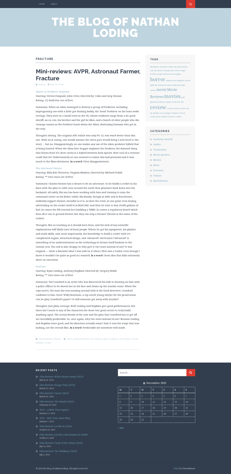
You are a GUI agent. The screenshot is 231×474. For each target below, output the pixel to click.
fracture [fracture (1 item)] (153, 74)
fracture (99, 339)
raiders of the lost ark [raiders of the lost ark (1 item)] (175, 102)
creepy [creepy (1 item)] (182, 70)
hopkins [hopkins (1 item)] (178, 74)
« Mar (121, 427)
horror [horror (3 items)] (157, 79)
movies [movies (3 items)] (172, 96)
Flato (176, 468)
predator (40, 343)
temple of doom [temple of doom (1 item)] (178, 113)
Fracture (41, 266)
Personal (158, 170)
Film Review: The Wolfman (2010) (58, 451)
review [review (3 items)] (158, 107)
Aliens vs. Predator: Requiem (52, 91)
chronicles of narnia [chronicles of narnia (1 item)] (162, 70)
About (54, 4)
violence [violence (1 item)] (171, 116)
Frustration (159, 149)
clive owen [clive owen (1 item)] (175, 70)
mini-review (124, 339)
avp (92, 339)
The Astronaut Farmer (49, 168)
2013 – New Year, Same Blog (55, 418)
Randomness (160, 180)
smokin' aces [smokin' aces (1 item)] (158, 113)
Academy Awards (163, 139)
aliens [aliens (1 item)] (170, 67)
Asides (157, 144)
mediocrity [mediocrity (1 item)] (176, 85)
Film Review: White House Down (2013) (61, 376)
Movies (57, 339)
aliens (70, 339)
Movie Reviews (46, 339)
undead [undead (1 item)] (164, 116)
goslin (106, 339)
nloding (41, 84)
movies (134, 339)
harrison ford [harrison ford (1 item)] (168, 74)
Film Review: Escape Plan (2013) (57, 384)
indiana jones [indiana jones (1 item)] (171, 80)
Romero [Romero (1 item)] (177, 108)
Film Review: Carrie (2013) (54, 393)
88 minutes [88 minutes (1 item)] (154, 67)
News (156, 165)
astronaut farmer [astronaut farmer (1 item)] (181, 67)
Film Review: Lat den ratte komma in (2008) (64, 434)
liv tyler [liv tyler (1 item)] (168, 85)
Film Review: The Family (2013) (57, 401)
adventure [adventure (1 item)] (163, 67)
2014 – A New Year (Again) (54, 409)
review (48, 343)
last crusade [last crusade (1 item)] (159, 85)
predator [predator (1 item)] (161, 102)
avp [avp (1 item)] (151, 70)
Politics (157, 175)
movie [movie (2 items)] (161, 89)
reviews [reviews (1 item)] (170, 108)
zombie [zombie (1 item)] (178, 116)
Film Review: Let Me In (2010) (56, 426)
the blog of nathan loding (115, 27)
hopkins (114, 339)
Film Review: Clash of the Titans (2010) (61, 442)
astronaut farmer (82, 339)
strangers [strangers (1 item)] (167, 113)
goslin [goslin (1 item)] (159, 74)
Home (42, 4)
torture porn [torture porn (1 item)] (155, 116)
